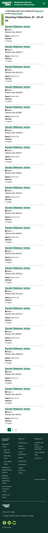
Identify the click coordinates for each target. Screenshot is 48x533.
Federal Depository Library (21, 470)
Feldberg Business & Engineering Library (5, 479)
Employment (22, 461)
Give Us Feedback (40, 479)
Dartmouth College (8, 512)
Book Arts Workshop (7, 451)
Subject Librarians (21, 447)
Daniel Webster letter (17, 26)
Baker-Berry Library (5, 445)
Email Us (38, 11)
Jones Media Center (8, 463)
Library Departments (22, 453)
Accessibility (22, 464)
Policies (20, 458)
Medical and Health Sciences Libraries (7, 469)
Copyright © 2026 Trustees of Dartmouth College (18, 516)
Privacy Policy (7, 527)
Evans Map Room (7, 457)
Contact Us (38, 458)
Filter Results (2, 20)
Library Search (16, 13)
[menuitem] (4, 523)
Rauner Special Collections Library (6, 489)
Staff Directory (22, 443)
